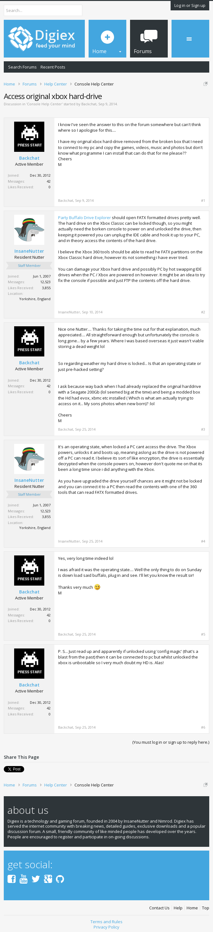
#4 (203, 541)
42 (49, 181)
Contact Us (159, 908)
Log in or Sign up (189, 5)
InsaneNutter (29, 251)
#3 (203, 429)
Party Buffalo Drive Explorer (84, 217)
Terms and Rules (106, 921)
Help (178, 908)
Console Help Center (44, 104)
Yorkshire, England (35, 298)
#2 (203, 312)
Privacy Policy (106, 927)
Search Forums (22, 67)
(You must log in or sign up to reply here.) (170, 742)
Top (205, 908)
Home (192, 908)
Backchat (88, 104)
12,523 (45, 281)
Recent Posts (53, 67)
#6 (203, 727)
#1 (203, 200)
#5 (203, 634)
